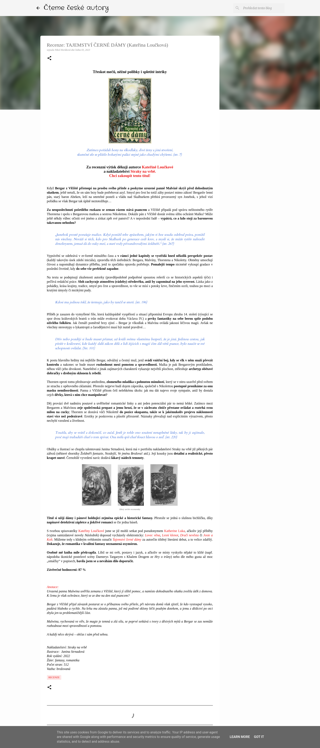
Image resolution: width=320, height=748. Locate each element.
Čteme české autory (76, 8)
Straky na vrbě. (143, 171)
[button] (49, 58)
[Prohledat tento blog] (263, 8)
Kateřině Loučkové (157, 167)
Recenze (54, 677)
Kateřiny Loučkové (91, 531)
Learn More (240, 737)
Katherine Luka (174, 531)
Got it (259, 737)
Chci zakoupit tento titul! (129, 175)
